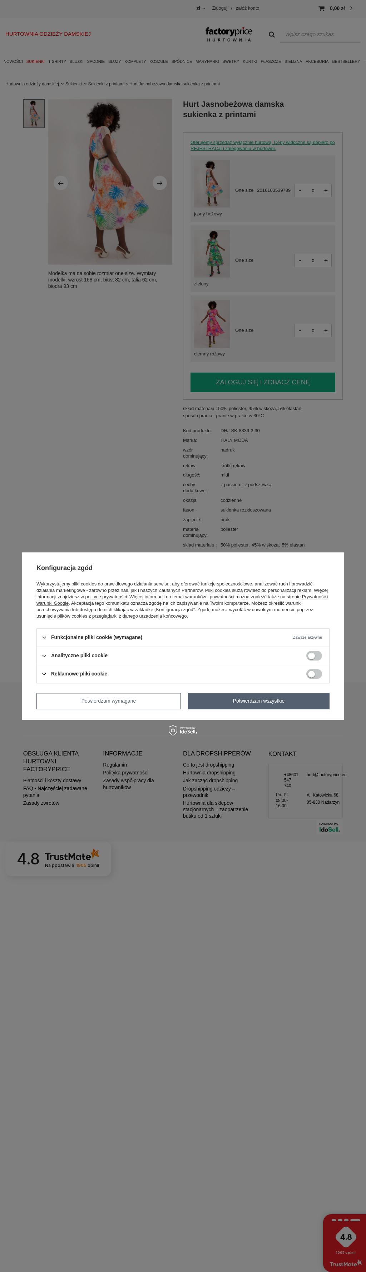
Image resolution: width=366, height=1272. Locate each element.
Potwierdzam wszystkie (259, 701)
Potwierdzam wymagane (108, 701)
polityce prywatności (106, 596)
